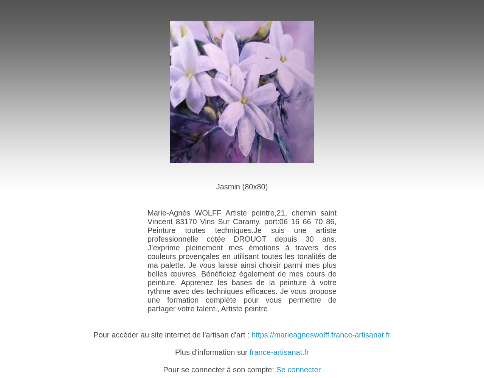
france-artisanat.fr (279, 352)
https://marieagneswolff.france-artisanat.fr (321, 335)
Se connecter (298, 370)
